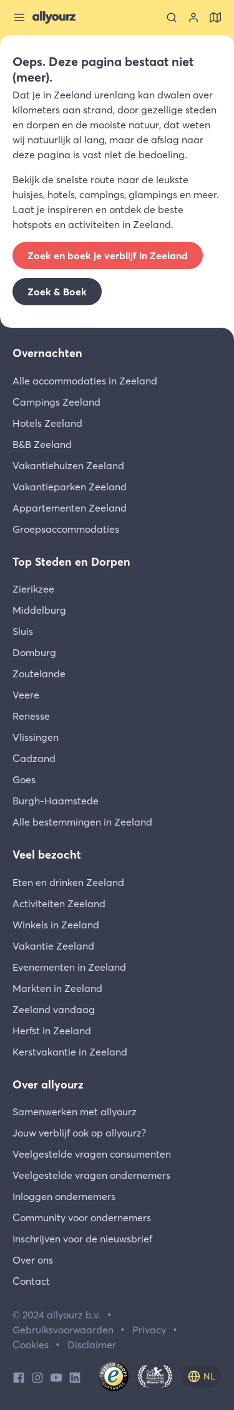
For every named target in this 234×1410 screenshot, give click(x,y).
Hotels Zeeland (47, 423)
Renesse (31, 716)
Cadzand (34, 758)
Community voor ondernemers (81, 1217)
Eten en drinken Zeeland (68, 882)
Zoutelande (39, 673)
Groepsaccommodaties (65, 529)
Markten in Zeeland (57, 988)
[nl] (202, 1376)
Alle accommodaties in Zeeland (84, 380)
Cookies (30, 1344)
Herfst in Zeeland (51, 1030)
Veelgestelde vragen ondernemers (91, 1175)
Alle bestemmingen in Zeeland (82, 822)
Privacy (149, 1329)
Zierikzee (33, 589)
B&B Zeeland (42, 444)
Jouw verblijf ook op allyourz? (79, 1133)
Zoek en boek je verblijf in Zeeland (107, 255)
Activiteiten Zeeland (58, 903)
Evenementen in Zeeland (69, 967)
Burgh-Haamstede (55, 800)
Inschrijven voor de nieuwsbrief (82, 1238)
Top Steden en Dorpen (71, 562)
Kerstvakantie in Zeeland (69, 1052)
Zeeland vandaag (53, 1009)
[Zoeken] (171, 17)
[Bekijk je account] (193, 17)
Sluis (22, 631)
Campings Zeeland (56, 402)
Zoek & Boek (57, 291)
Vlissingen (35, 737)
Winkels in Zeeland (55, 924)
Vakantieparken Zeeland (69, 486)
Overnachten (47, 353)
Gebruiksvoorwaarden (63, 1329)
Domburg (34, 652)
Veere (25, 694)
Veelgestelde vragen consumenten (91, 1154)
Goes (24, 779)
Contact (31, 1281)
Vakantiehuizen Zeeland (68, 465)
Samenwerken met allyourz (74, 1111)
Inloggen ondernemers (63, 1196)
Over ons (32, 1260)
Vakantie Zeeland (53, 946)
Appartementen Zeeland (69, 508)
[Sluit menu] (19, 17)
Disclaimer (91, 1344)
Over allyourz (48, 1084)
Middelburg (39, 610)
